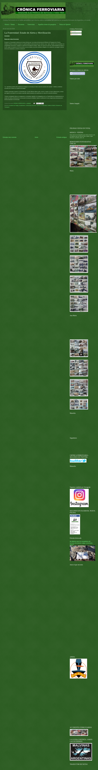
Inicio (36, 137)
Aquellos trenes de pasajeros (47, 24)
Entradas (73, 31)
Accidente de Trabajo (14, 105)
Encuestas (21, 24)
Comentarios (74, 34)
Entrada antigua (62, 137)
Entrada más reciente (9, 137)
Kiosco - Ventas (10, 24)
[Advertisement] (35, 123)
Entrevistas (31, 24)
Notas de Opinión (64, 24)
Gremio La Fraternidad (42, 105)
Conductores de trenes (31, 105)
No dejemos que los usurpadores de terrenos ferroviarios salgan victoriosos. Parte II (81, 543)
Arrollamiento (22, 105)
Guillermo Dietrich (51, 105)
